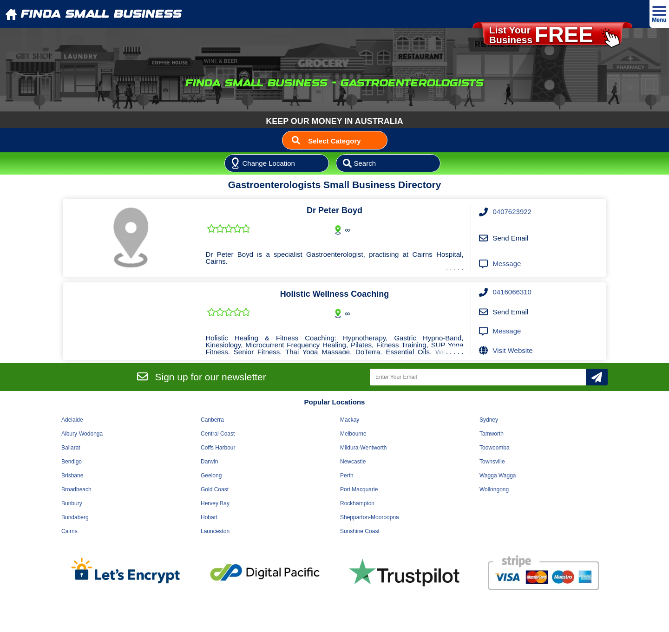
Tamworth (491, 433)
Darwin (209, 461)
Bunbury (71, 503)
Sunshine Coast (360, 531)
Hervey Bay (215, 503)
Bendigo (71, 461)
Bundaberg (75, 517)
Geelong (211, 475)
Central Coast (218, 433)
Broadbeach (76, 489)
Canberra (212, 420)
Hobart (209, 517)
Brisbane (72, 475)
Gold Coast (215, 489)
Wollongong (494, 489)
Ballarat (70, 447)
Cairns (69, 531)
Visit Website (513, 350)
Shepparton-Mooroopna (369, 517)
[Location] (276, 163)
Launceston (215, 531)
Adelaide (72, 420)
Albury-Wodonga (82, 433)
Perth (347, 475)
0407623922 (512, 211)
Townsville (492, 461)
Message (507, 263)
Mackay (349, 420)
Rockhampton (357, 503)
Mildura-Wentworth (363, 447)
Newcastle (353, 461)
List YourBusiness (554, 35)
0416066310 (512, 292)
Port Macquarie (359, 489)
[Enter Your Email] (478, 377)
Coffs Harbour (218, 447)
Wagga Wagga (497, 475)
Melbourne (353, 433)
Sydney (488, 420)
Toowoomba (494, 447)
